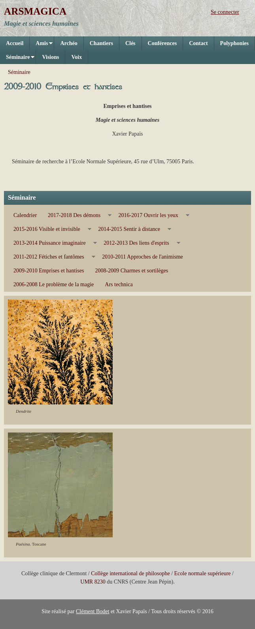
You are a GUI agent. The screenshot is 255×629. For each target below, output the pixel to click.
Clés (130, 43)
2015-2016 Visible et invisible (49, 229)
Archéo (68, 43)
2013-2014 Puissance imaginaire (52, 243)
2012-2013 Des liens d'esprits (139, 243)
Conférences (162, 43)
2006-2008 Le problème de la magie (53, 284)
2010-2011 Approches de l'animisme (142, 257)
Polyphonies (234, 43)
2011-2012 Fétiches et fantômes (51, 257)
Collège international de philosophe (130, 573)
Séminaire (17, 59)
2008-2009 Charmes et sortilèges (131, 271)
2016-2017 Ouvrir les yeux (151, 215)
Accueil (14, 43)
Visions (50, 57)
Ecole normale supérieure (202, 573)
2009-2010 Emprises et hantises (48, 271)
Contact (198, 43)
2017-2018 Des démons (76, 215)
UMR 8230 (92, 582)
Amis (41, 45)
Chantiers (101, 43)
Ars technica (118, 284)
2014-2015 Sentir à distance (132, 229)
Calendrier (25, 215)
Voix (76, 57)
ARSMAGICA (35, 11)
